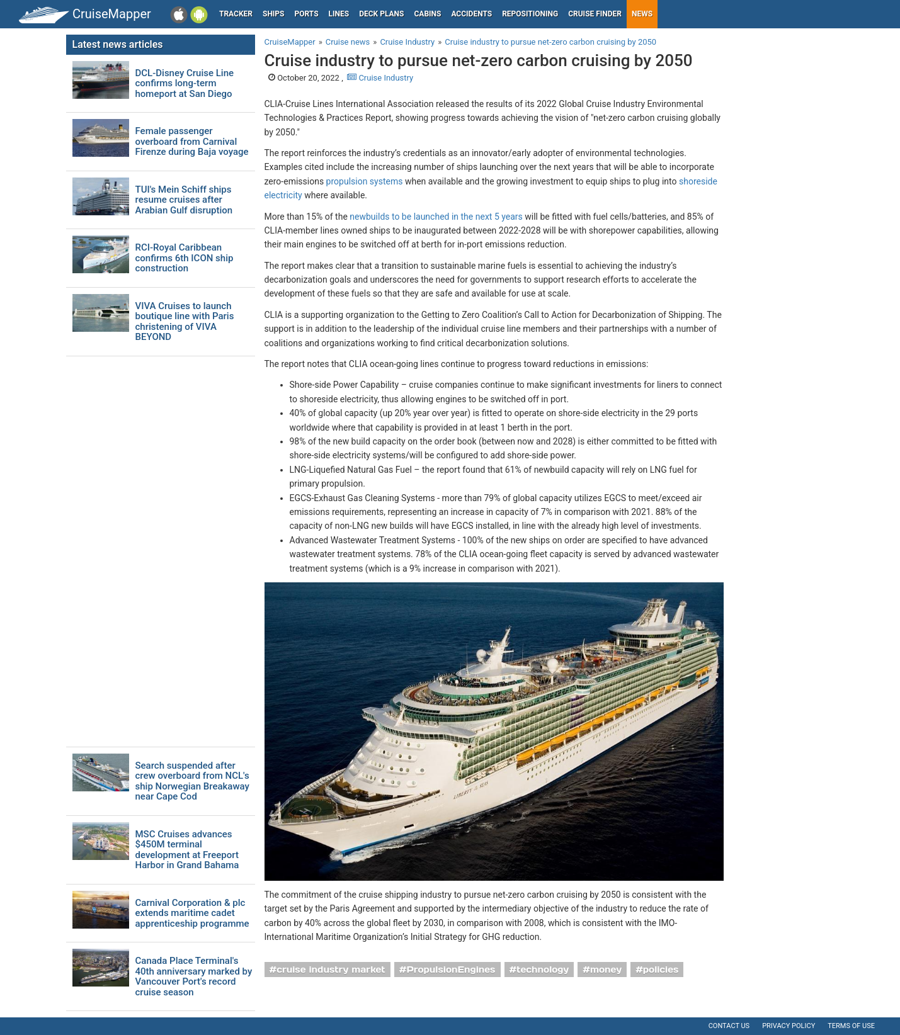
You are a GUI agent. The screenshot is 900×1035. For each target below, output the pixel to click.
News (642, 13)
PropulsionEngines (450, 969)
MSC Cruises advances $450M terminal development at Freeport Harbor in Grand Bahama (187, 850)
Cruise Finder (595, 13)
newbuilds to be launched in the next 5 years (436, 217)
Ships (274, 13)
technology (542, 969)
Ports (307, 13)
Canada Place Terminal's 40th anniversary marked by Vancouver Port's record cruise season (194, 976)
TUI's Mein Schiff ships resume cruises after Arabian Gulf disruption (184, 200)
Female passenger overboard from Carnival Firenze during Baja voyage (192, 141)
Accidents (471, 13)
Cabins (427, 13)
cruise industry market (330, 969)
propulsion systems (364, 181)
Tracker (236, 13)
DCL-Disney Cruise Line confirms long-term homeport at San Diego (184, 83)
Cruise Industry (380, 77)
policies (661, 969)
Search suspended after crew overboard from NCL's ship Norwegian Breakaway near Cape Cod (192, 781)
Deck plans (381, 13)
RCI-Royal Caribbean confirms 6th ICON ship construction (184, 258)
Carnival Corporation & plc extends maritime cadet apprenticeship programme (192, 913)
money (606, 969)
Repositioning (530, 13)
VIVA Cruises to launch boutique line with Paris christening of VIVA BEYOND (184, 321)
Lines (339, 13)
